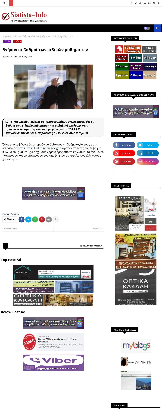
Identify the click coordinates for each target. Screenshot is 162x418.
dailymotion (124, 169)
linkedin (150, 153)
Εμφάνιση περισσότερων (91, 245)
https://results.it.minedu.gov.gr (38, 148)
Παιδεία (23, 36)
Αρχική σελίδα (9, 36)
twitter (150, 144)
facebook (126, 144)
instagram (150, 161)
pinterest (126, 161)
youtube (126, 153)
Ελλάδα (7, 41)
